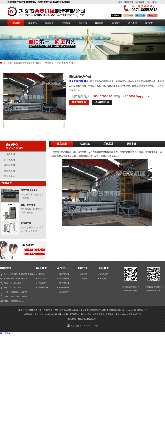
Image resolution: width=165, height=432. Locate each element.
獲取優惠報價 (79, 102)
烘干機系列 (9, 160)
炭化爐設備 (108, 314)
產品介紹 (62, 144)
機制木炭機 (128, 2)
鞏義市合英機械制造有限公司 (27, 63)
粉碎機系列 (9, 165)
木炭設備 (38, 314)
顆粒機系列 (9, 171)
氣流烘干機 (26, 223)
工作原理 (108, 144)
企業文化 (41, 278)
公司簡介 (41, 274)
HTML (154, 2)
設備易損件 (9, 176)
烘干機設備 (74, 314)
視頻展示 (116, 23)
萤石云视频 (5, 333)
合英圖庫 (99, 23)
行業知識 (82, 23)
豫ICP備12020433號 (87, 319)
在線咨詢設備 (102, 102)
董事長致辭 (42, 287)
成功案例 (132, 23)
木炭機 (119, 2)
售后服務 (41, 283)
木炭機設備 (139, 2)
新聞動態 (66, 23)
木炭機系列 (62, 63)
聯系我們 (149, 23)
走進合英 (32, 23)
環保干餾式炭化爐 (29, 190)
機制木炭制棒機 (28, 205)
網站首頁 (16, 23)
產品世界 (49, 23)
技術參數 (131, 144)
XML (148, 2)
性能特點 (85, 144)
